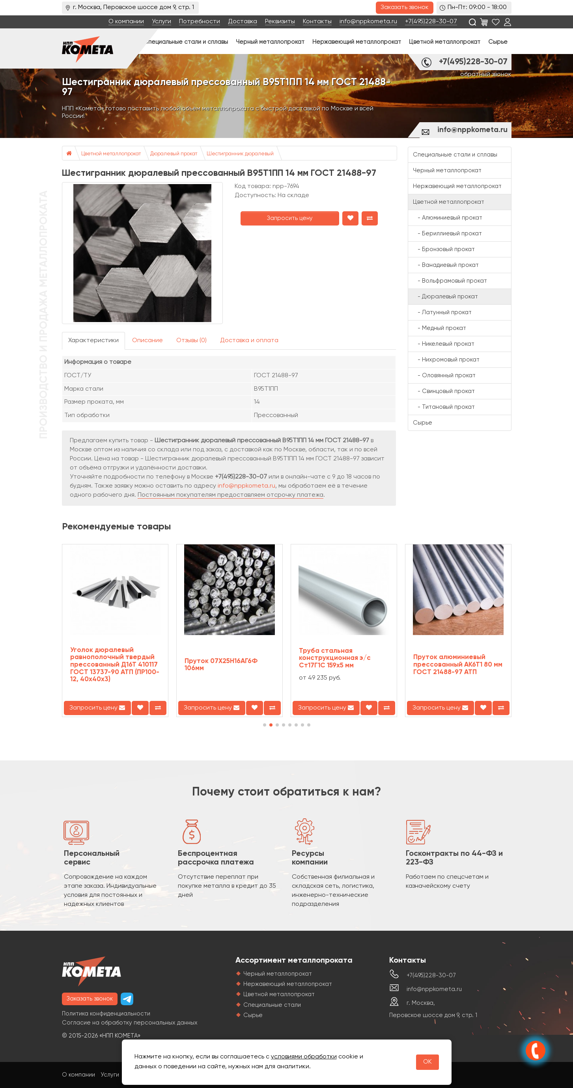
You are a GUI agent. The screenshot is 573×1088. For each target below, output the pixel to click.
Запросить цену (290, 218)
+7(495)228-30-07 (431, 22)
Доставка (242, 22)
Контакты (317, 22)
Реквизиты (280, 22)
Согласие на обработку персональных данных (130, 1023)
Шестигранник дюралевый (240, 153)
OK (427, 1062)
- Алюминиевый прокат (447, 218)
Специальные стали (272, 1005)
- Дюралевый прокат (445, 297)
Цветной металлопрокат (444, 42)
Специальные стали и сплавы (186, 42)
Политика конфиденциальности (106, 1014)
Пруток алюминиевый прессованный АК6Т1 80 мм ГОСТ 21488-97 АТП (457, 664)
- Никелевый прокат (443, 344)
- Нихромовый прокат (446, 360)
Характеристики (93, 340)
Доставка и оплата (249, 340)
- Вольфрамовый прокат (450, 281)
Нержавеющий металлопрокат (356, 42)
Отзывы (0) (191, 340)
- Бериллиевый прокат (447, 234)
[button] (264, 725)
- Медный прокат (439, 328)
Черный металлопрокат (270, 42)
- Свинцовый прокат (444, 391)
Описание (147, 340)
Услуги (161, 22)
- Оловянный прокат (444, 375)
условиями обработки (304, 1057)
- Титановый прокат (444, 407)
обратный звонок (485, 74)
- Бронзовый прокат (444, 249)
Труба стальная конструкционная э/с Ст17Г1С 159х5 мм (335, 658)
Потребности (199, 22)
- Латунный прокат (442, 312)
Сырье (498, 42)
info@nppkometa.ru (368, 22)
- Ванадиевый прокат (446, 265)
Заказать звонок (405, 7)
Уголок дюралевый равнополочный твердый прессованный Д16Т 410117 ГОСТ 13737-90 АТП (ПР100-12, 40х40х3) (114, 665)
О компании (126, 22)
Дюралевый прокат (173, 153)
